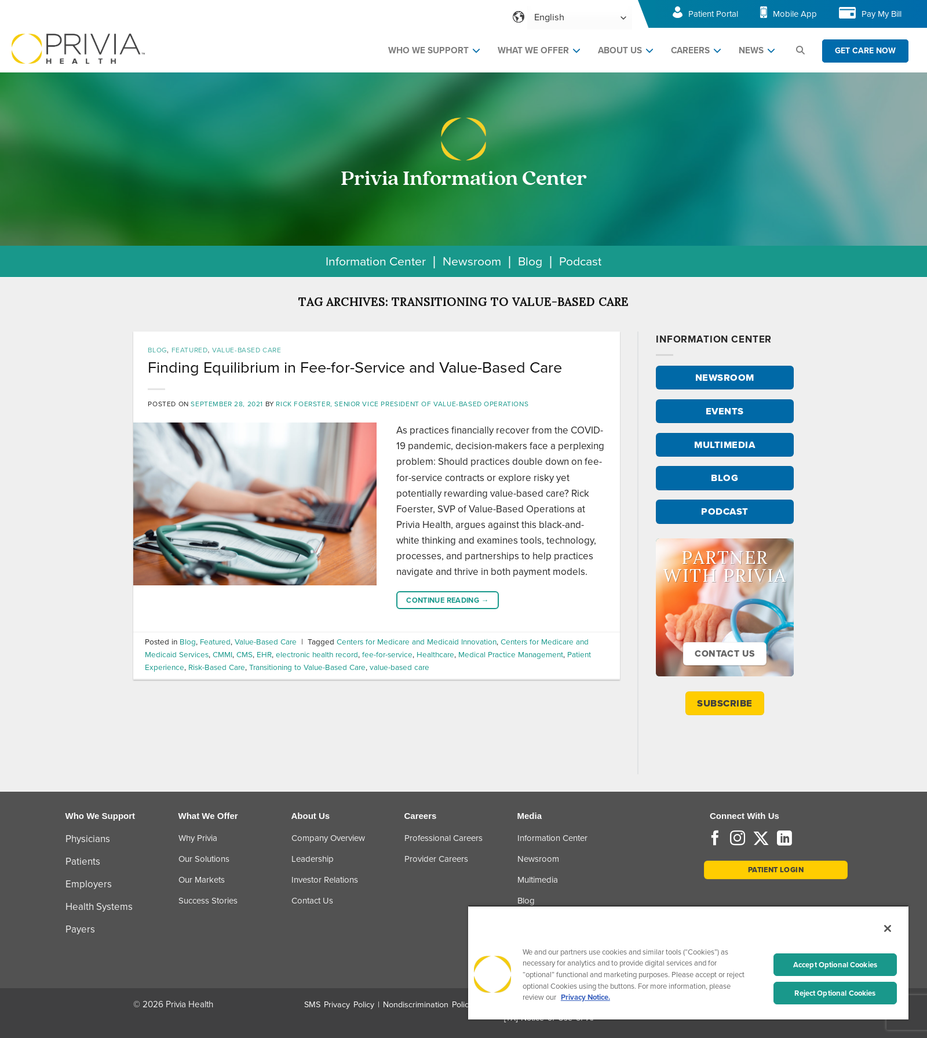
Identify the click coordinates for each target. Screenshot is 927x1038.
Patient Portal (713, 14)
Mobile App (795, 14)
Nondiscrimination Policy (428, 1005)
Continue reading (447, 600)
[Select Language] (579, 18)
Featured (189, 350)
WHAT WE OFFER (533, 50)
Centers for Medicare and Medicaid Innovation (417, 641)
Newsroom (472, 261)
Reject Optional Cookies (834, 993)
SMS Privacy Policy (339, 1005)
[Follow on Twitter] (761, 839)
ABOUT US (620, 50)
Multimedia (537, 879)
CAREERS (690, 50)
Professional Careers (443, 838)
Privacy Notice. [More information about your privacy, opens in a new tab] (585, 997)
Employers (88, 884)
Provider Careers (436, 859)
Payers (80, 929)
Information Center (376, 261)
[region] (688, 962)
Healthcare (435, 654)
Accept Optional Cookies (835, 964)
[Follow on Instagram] (737, 839)
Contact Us (312, 900)
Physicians (87, 839)
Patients (82, 861)
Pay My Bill (882, 14)
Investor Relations (324, 879)
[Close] (887, 928)
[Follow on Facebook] (714, 839)
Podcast (580, 261)
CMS (244, 654)
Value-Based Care (247, 350)
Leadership (312, 859)
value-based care (399, 667)
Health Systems (99, 906)
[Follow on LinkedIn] (784, 839)
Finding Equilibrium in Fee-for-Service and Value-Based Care (355, 367)
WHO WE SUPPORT (428, 50)
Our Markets (201, 879)
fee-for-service (387, 654)
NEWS (751, 50)
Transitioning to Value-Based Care (307, 667)
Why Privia (197, 838)
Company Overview (328, 838)
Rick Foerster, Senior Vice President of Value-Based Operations (402, 404)
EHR (264, 654)
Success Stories (208, 900)
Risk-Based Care (216, 667)
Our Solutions (203, 859)
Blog (530, 261)
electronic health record (317, 654)
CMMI (222, 654)
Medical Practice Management (510, 654)
